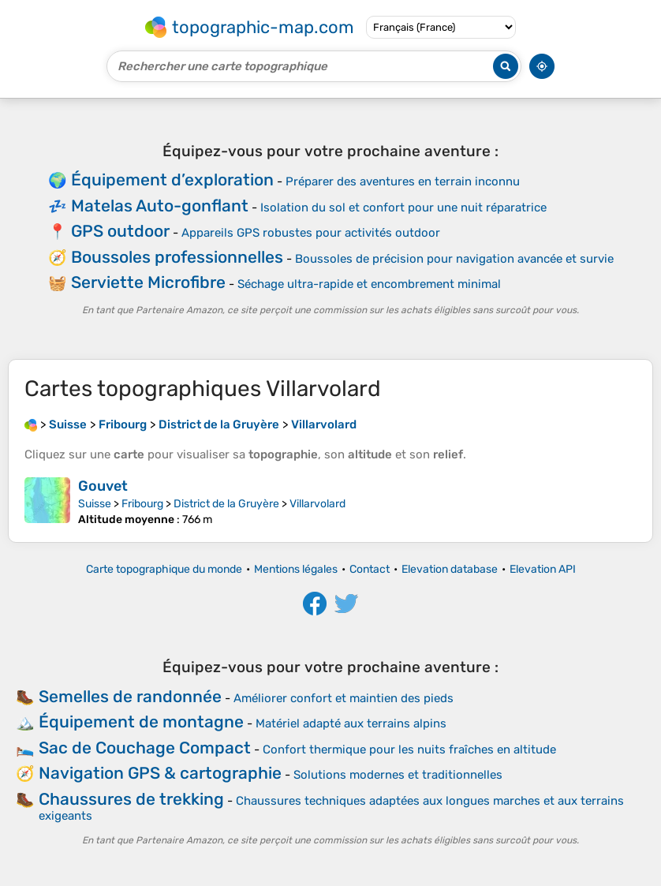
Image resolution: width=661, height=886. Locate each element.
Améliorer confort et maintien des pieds (343, 698)
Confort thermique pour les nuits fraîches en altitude (409, 749)
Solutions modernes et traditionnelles (397, 775)
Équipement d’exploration (172, 179)
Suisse (94, 503)
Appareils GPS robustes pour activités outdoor (310, 233)
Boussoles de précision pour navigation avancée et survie (454, 259)
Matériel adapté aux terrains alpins (351, 723)
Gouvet (103, 486)
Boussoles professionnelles (177, 257)
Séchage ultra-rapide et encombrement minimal (369, 284)
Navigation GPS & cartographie (160, 773)
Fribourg (142, 503)
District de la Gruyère (226, 503)
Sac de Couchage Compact (145, 747)
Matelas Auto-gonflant (159, 205)
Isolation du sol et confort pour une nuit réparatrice (403, 207)
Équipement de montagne (141, 721)
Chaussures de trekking (131, 799)
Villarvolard (317, 503)
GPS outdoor (120, 231)
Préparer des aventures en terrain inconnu (403, 181)
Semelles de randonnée (130, 696)
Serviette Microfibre (148, 282)
